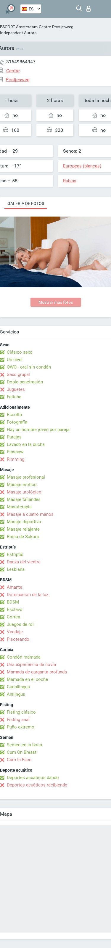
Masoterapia (19, 507)
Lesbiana (16, 569)
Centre (45, 26)
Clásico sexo (20, 352)
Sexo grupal (18, 374)
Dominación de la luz (27, 594)
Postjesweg (62, 26)
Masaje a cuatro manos (30, 514)
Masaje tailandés (24, 499)
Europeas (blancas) (82, 166)
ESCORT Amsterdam (19, 26)
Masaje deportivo (24, 521)
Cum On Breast (21, 752)
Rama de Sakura (23, 536)
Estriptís (15, 554)
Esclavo (14, 609)
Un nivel (14, 359)
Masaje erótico (22, 484)
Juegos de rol (20, 624)
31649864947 (21, 62)
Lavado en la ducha (26, 444)
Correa (13, 617)
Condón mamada (24, 657)
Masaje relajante (23, 529)
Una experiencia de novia (31, 664)
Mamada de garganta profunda (37, 672)
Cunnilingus (18, 687)
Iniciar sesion (88, 8)
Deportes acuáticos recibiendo (37, 785)
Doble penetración (25, 382)
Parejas (14, 437)
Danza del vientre (24, 562)
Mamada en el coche (27, 679)
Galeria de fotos (25, 203)
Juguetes (16, 389)
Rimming (15, 459)
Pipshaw (15, 452)
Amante (14, 587)
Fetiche (14, 396)
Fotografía (17, 422)
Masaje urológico (24, 492)
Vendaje (15, 631)
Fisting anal (18, 719)
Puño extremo (20, 727)
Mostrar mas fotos (55, 302)
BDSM (13, 602)
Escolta (14, 414)
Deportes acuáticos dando (33, 777)
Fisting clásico (21, 712)
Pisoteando (18, 639)
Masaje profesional (26, 477)
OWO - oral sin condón (29, 367)
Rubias (69, 181)
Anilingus (16, 694)
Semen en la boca (24, 745)
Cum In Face (19, 759)
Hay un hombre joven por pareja (38, 429)
